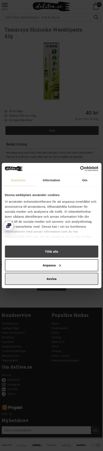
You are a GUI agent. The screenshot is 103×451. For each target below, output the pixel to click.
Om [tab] (84, 180)
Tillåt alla (51, 251)
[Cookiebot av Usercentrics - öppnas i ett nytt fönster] (80, 168)
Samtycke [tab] (18, 180)
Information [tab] (51, 180)
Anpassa (52, 265)
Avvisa (52, 279)
